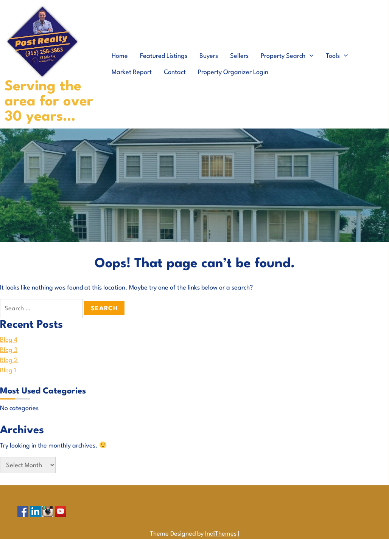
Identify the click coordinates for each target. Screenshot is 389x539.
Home (120, 56)
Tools (333, 56)
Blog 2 (9, 360)
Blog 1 (8, 370)
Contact (175, 72)
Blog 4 (8, 340)
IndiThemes (221, 534)
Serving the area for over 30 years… (49, 102)
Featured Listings (163, 56)
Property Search (283, 56)
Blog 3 (8, 350)
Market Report (132, 72)
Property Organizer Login (233, 72)
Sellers (239, 56)
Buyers (208, 56)
